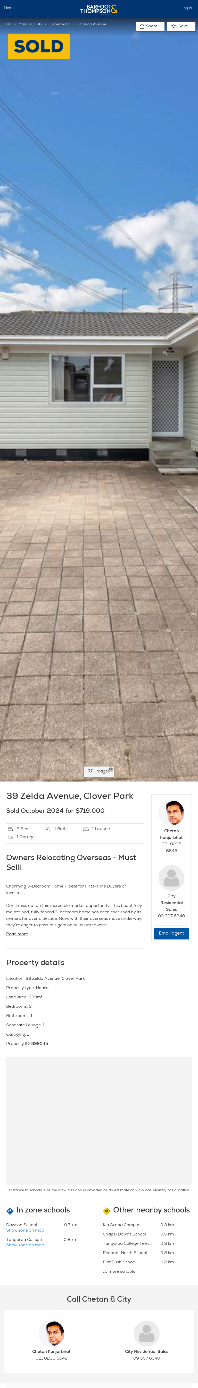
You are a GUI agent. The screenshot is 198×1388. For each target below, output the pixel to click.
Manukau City (30, 24)
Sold (7, 24)
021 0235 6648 (52, 1359)
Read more (17, 934)
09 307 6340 (171, 916)
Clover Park (60, 24)
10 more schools (119, 1272)
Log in (187, 8)
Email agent (171, 933)
